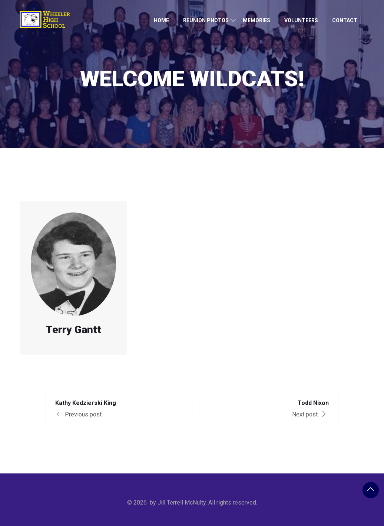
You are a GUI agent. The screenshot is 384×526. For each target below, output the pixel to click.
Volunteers (301, 20)
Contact (344, 20)
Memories (256, 20)
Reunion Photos (206, 20)
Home (161, 20)
